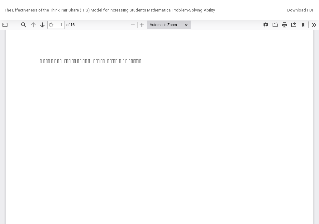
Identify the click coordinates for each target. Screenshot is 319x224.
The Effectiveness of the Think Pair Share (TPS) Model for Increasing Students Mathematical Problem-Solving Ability (110, 10)
